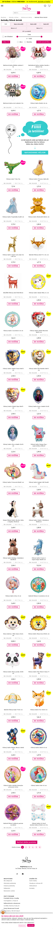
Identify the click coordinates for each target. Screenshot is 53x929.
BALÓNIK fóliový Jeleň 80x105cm (13, 293)
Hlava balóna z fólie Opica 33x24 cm (13, 634)
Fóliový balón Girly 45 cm (13, 596)
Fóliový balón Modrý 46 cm (38, 103)
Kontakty (31, 888)
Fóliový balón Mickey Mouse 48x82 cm (13, 748)
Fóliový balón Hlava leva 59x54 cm (38, 634)
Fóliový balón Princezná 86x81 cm (13, 482)
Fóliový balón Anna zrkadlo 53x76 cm (38, 407)
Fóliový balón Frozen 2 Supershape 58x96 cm (39, 558)
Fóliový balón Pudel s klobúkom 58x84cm (39, 521)
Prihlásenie (45, 5)
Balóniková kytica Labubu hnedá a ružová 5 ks (38, 66)
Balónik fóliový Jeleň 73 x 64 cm (39, 255)
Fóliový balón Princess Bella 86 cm (39, 179)
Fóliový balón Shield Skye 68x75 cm (13, 407)
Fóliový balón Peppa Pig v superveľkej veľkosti (39, 445)
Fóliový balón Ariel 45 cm (39, 785)
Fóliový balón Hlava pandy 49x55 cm (13, 672)
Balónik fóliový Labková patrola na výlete (13, 824)
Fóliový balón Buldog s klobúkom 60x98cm (13, 558)
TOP (6, 24)
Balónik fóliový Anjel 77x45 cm (13, 709)
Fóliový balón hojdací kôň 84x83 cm (39, 483)
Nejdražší (46, 24)
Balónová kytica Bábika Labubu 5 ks (13, 66)
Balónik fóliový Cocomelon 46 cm (39, 596)
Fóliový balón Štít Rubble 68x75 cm (39, 369)
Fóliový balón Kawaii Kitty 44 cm (39, 293)
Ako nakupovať (8, 880)
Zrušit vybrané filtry (44, 42)
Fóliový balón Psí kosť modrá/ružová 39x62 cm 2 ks (39, 824)
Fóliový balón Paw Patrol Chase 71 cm (38, 672)
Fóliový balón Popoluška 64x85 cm (13, 217)
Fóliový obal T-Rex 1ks (13, 179)
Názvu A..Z (14, 28)
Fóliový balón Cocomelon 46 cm (13, 330)
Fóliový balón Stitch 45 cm (39, 747)
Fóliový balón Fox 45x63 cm (38, 709)
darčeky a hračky (43, 1)
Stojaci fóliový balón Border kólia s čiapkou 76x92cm (13, 521)
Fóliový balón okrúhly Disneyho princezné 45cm (13, 786)
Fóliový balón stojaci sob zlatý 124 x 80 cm (13, 255)
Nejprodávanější (18, 24)
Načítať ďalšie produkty (26, 842)
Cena (29, 36)
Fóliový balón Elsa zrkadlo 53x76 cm (13, 445)
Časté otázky (33, 880)
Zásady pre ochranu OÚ (35, 883)
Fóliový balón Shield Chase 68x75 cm (13, 369)
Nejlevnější (33, 24)
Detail (19, 69)
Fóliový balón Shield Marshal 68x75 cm (39, 331)
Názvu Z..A (39, 28)
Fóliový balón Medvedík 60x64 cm (38, 217)
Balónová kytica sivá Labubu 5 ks (13, 103)
